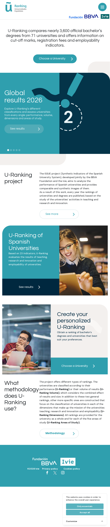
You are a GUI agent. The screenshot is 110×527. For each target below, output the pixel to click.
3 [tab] (13, 150)
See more (61, 214)
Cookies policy (71, 468)
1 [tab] (8, 150)
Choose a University (56, 58)
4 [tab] (16, 150)
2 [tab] (11, 150)
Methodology (61, 433)
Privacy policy (50, 468)
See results (25, 129)
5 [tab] (19, 150)
